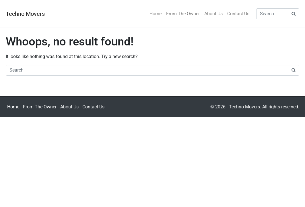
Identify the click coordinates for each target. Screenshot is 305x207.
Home (155, 13)
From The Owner (183, 13)
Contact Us (238, 13)
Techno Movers (25, 13)
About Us (213, 13)
